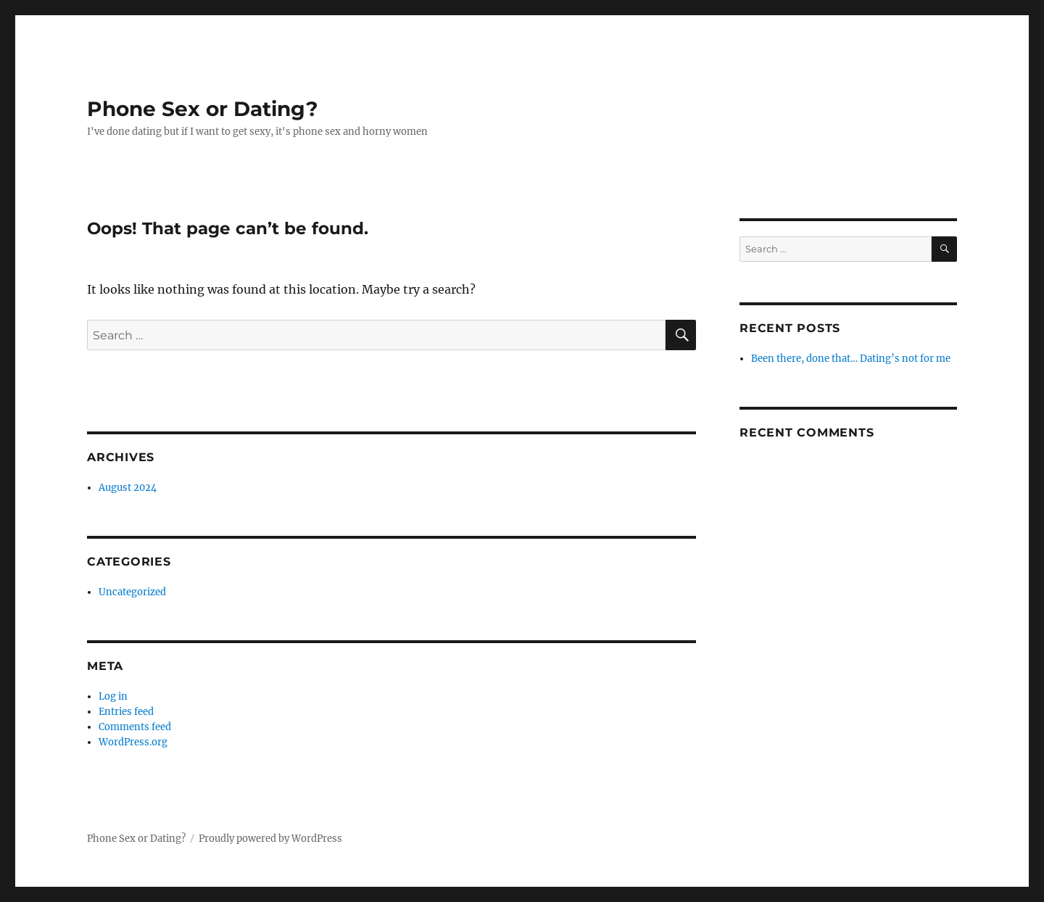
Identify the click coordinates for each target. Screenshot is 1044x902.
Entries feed (126, 712)
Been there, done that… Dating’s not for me (850, 358)
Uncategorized (132, 592)
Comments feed (135, 727)
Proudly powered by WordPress (270, 838)
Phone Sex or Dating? (202, 108)
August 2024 (128, 487)
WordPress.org (133, 742)
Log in (113, 696)
